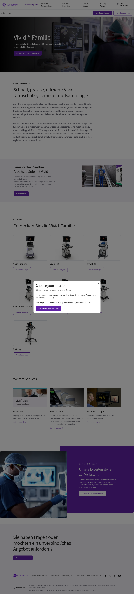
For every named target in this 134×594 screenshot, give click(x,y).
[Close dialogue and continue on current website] (98, 283)
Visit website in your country (48, 308)
